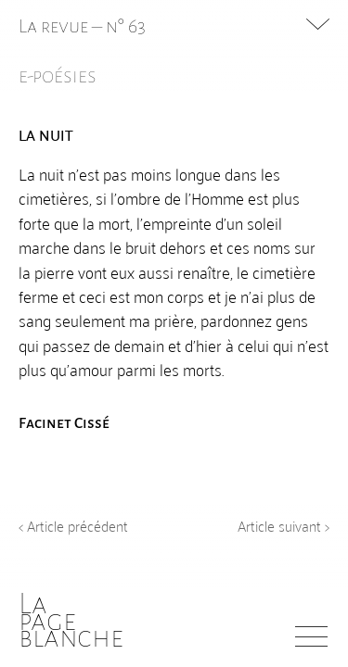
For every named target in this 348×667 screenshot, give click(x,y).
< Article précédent (73, 525)
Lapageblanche (71, 620)
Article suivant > (283, 525)
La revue (55, 26)
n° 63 (126, 26)
